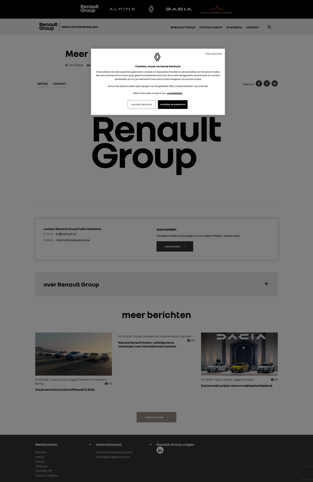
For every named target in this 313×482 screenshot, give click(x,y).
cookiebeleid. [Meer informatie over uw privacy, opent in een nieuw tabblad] (175, 93)
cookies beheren (141, 104)
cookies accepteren (172, 104)
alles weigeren (213, 53)
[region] (158, 81)
